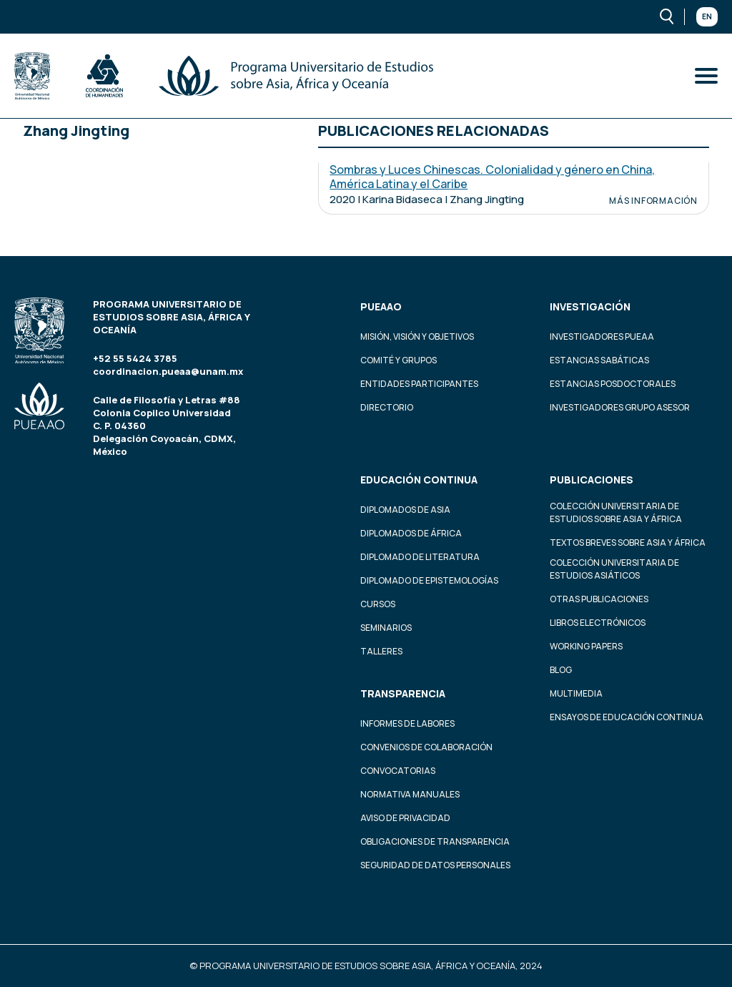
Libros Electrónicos (598, 623)
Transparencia (402, 693)
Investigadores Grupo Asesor (620, 407)
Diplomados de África (411, 533)
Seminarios (386, 628)
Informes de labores (407, 723)
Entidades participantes (419, 384)
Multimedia (576, 693)
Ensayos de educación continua (626, 717)
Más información (653, 201)
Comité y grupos (398, 360)
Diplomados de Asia (405, 510)
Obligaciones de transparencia (435, 841)
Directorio (386, 407)
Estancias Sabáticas (599, 360)
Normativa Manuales (410, 794)
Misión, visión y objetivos (417, 336)
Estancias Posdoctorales (613, 384)
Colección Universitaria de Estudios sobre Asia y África (616, 512)
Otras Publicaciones (599, 599)
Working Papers (586, 646)
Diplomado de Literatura (420, 557)
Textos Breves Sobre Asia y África (628, 542)
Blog (561, 670)
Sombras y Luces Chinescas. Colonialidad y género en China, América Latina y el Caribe (492, 176)
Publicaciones (591, 479)
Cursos (377, 604)
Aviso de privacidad (405, 818)
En (707, 16)
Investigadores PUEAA (602, 336)
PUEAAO (381, 306)
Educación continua (419, 479)
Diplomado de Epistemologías (429, 580)
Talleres (381, 651)
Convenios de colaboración (426, 747)
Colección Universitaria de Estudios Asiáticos (614, 568)
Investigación (590, 306)
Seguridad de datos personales (435, 865)
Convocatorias (397, 771)
